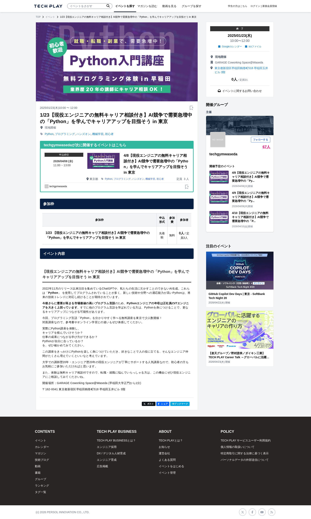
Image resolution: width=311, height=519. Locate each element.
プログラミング (65, 134)
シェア (163, 404)
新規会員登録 (269, 6)
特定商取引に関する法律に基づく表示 (245, 453)
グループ (40, 479)
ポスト (148, 404)
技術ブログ (42, 459)
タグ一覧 (40, 492)
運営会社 (164, 453)
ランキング (42, 485)
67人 (266, 147)
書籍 (38, 472)
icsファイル (253, 46)
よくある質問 (167, 459)
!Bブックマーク (180, 404)
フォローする (260, 139)
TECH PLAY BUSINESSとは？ (116, 440)
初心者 (109, 134)
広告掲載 (102, 466)
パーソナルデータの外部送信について (245, 459)
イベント (50, 17)
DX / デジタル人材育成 (111, 453)
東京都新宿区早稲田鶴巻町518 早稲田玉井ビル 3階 (241, 70)
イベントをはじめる (171, 466)
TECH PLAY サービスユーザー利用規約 (246, 440)
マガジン (40, 453)
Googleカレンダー (230, 46)
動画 (38, 466)
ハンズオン (83, 134)
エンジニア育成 (107, 459)
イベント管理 (167, 472)
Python (49, 134)
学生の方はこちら (237, 6)
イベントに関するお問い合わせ (240, 90)
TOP (38, 17)
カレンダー (42, 446)
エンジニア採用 (107, 446)
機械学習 (97, 134)
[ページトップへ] (48, 6)
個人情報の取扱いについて (238, 446)
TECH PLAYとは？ (171, 440)
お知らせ (164, 446)
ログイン (255, 6)
